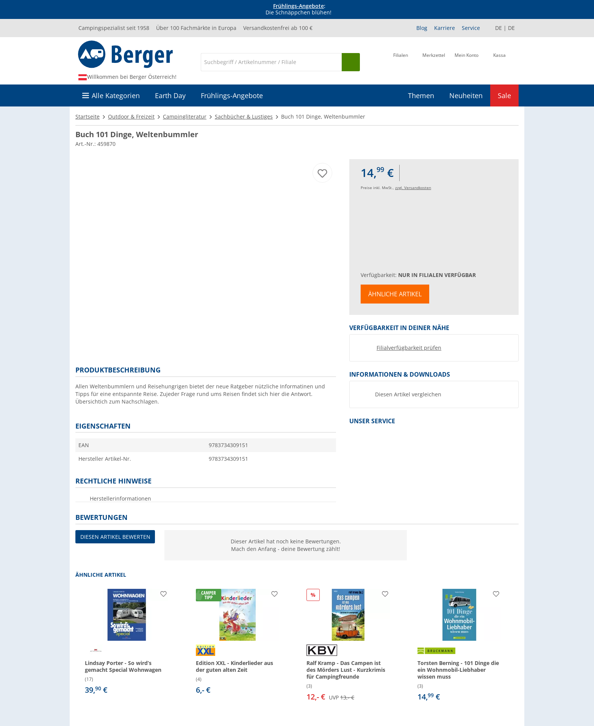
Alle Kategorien (116, 95)
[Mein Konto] (466, 61)
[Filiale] (400, 61)
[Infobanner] (298, 9)
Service (471, 27)
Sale (504, 95)
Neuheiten (466, 95)
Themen (421, 95)
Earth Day (170, 95)
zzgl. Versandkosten (413, 187)
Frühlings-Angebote (298, 5)
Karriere (444, 27)
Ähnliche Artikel (395, 294)
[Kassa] (499, 61)
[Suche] (271, 62)
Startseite (87, 116)
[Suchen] (351, 62)
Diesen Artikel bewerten (115, 536)
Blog (421, 27)
